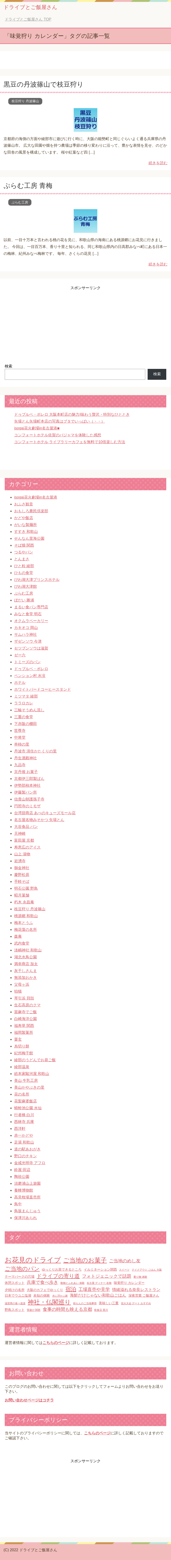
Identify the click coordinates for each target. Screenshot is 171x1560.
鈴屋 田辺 (22, 1170)
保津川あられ (25, 1218)
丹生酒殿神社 (25, 758)
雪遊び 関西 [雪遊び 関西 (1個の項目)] (33, 1309)
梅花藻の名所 (25, 930)
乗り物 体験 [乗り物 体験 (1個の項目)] (140, 1276)
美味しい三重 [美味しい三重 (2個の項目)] (109, 1303)
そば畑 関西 (24, 545)
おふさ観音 (23, 504)
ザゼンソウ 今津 (28, 641)
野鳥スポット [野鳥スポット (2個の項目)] (15, 1310)
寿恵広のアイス (27, 847)
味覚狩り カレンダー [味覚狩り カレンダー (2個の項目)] (129, 1283)
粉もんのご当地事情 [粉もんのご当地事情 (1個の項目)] (85, 1303)
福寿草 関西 (24, 1026)
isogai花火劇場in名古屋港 (35, 497)
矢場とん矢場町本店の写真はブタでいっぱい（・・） (59, 421)
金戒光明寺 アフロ (29, 1163)
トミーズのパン (27, 662)
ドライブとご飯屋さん (30, 7)
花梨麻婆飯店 (25, 1101)
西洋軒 (20, 1129)
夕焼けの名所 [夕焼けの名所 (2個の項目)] (15, 1290)
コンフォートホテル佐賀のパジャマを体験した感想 (57, 435)
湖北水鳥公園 (25, 957)
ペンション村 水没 (29, 676)
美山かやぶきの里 (29, 1087)
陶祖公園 (21, 1177)
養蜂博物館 (23, 1190)
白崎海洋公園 (25, 1019)
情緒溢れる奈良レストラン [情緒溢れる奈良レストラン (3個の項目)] (136, 1289)
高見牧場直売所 (27, 1197)
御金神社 (21, 868)
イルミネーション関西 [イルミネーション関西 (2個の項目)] (100, 1269)
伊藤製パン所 (25, 792)
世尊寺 (20, 731)
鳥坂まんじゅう (27, 1211)
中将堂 (20, 737)
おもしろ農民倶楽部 (31, 511)
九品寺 (20, 765)
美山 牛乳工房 (26, 1080)
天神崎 (20, 833)
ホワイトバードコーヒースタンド (42, 689)
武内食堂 (21, 943)
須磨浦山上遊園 (27, 1183)
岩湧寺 (20, 861)
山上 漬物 (22, 854)
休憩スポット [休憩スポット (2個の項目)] (15, 1283)
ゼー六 (20, 655)
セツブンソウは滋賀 (31, 648)
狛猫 (18, 991)
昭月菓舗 (21, 895)
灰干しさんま (25, 971)
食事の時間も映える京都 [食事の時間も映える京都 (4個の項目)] (67, 1309)
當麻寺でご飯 (25, 1012)
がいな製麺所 (25, 525)
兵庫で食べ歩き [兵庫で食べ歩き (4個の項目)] (42, 1282)
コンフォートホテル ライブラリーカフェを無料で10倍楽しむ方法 (69, 442)
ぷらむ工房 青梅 (28, 185)
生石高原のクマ (27, 1005)
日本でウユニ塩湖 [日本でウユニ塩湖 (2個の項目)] (18, 1295)
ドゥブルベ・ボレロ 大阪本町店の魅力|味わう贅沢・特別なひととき (72, 414)
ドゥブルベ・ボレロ (31, 669)
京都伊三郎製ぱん (29, 779)
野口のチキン (25, 1156)
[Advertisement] (85, 324)
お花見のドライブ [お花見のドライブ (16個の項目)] (33, 1260)
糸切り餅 (21, 1046)
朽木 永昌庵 (24, 902)
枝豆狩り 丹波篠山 (25, 101)
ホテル (20, 683)
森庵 (18, 936)
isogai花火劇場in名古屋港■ (37, 428)
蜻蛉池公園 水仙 (28, 1108)
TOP (28, 19)
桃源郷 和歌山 (26, 916)
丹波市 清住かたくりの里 (35, 751)
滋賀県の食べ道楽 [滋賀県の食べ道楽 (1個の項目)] (15, 1303)
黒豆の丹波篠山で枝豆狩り (44, 84)
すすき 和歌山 (26, 532)
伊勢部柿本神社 (27, 785)
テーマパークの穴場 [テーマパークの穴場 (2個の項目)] (19, 1276)
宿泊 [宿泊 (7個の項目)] (70, 1289)
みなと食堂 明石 (28, 614)
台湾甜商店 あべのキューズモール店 (45, 813)
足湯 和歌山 (24, 1142)
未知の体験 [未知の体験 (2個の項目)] (41, 1295)
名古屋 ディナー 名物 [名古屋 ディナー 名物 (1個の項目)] (99, 1283)
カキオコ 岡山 (26, 628)
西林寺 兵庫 (24, 1122)
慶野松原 (21, 875)
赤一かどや (23, 1135)
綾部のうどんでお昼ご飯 (35, 1060)
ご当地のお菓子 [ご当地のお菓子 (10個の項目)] (85, 1260)
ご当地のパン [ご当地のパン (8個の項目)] (22, 1269)
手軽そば (21, 881)
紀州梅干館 (23, 1053)
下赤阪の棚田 (25, 724)
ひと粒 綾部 (24, 566)
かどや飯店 (23, 518)
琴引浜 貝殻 (24, 998)
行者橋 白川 (24, 1115)
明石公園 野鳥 (26, 888)
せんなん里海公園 (29, 538)
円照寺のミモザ (27, 806)
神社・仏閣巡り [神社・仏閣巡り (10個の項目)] (49, 1302)
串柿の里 (21, 744)
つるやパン (23, 552)
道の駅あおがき (27, 1149)
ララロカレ (23, 703)
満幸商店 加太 (26, 964)
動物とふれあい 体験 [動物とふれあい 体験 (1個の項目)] (72, 1283)
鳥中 (18, 1204)
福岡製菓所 (23, 1032)
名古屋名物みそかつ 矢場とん (39, 820)
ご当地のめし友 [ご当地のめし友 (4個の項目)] (125, 1260)
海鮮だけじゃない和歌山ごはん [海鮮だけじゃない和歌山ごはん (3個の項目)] (98, 1295)
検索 (8, 366)
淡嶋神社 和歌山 (28, 950)
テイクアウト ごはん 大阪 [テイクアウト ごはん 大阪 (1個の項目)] (147, 1269)
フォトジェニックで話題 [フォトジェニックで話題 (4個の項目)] (106, 1276)
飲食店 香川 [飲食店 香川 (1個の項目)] (101, 1309)
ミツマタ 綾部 (26, 696)
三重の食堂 (23, 717)
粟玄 (18, 1039)
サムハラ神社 (25, 634)
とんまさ (21, 559)
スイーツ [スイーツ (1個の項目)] (124, 1269)
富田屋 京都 (24, 840)
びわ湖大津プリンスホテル (37, 580)
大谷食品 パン (26, 827)
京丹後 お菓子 (26, 772)
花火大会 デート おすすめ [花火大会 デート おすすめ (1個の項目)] (136, 1303)
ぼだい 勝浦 (24, 600)
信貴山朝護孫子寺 (29, 799)
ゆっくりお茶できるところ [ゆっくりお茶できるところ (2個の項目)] (61, 1269)
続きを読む (158, 163)
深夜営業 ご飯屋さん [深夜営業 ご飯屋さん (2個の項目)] (143, 1295)
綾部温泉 (21, 1067)
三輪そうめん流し (29, 710)
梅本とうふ (23, 923)
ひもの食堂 (23, 573)
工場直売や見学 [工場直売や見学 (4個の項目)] (94, 1289)
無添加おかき (25, 978)
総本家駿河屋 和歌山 (31, 1074)
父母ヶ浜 (21, 984)
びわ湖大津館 (25, 586)
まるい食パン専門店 (31, 607)
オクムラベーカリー (31, 621)
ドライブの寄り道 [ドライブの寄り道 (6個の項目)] (58, 1276)
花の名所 (21, 1094)
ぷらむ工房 (20, 202)
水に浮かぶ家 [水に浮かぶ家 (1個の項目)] (60, 1295)
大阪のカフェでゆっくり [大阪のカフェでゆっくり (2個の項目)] (45, 1290)
